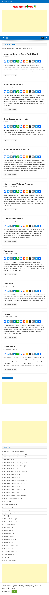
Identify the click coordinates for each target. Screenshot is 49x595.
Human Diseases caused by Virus (15, 84)
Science (6, 557)
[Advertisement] (24, 21)
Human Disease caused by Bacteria (16, 150)
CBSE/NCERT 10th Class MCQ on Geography (14, 462)
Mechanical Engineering (9, 545)
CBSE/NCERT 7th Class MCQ (11, 477)
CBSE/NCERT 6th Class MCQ (11, 474)
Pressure (7, 314)
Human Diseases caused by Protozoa (17, 119)
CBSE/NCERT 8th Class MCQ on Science (13, 489)
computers (6, 501)
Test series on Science (9, 560)
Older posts (7, 378)
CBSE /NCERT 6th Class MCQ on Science (14, 457)
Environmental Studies (9, 504)
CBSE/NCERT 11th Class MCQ (11, 468)
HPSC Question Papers (9, 519)
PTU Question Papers (9, 551)
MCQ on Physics (8, 542)
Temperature (8, 251)
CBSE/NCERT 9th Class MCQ (11, 492)
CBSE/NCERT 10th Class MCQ (11, 460)
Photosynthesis (9, 347)
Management (7, 527)
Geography (6, 510)
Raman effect (8, 284)
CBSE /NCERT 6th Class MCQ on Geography (14, 454)
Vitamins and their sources (13, 219)
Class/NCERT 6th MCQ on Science (12, 498)
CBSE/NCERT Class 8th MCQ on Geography (14, 495)
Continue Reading (10, 75)
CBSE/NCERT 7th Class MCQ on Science (13, 483)
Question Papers (8, 554)
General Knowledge (8, 507)
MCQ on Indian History (9, 539)
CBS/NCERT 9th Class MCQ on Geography (14, 451)
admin (14, 56)
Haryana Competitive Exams (11, 513)
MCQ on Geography (8, 536)
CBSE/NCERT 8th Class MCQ (11, 486)
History (5, 516)
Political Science (8, 548)
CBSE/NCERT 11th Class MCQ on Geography (14, 471)
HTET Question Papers (9, 524)
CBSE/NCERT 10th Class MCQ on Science (14, 466)
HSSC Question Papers (9, 521)
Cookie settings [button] (6, 591)
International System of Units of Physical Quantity (21, 54)
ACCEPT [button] (14, 591)
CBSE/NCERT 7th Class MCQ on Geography (14, 480)
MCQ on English (7, 533)
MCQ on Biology (7, 530)
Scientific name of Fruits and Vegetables (18, 184)
